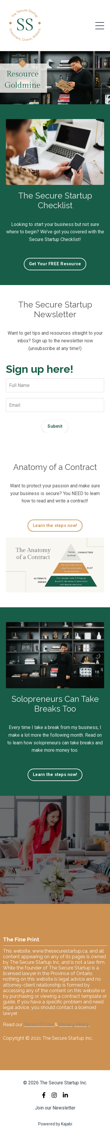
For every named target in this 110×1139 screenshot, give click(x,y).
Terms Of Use (38, 1024)
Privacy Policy (74, 1024)
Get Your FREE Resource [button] (55, 263)
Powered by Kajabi (55, 1124)
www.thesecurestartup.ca (59, 951)
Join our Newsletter (55, 1108)
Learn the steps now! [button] (55, 525)
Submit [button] (55, 426)
